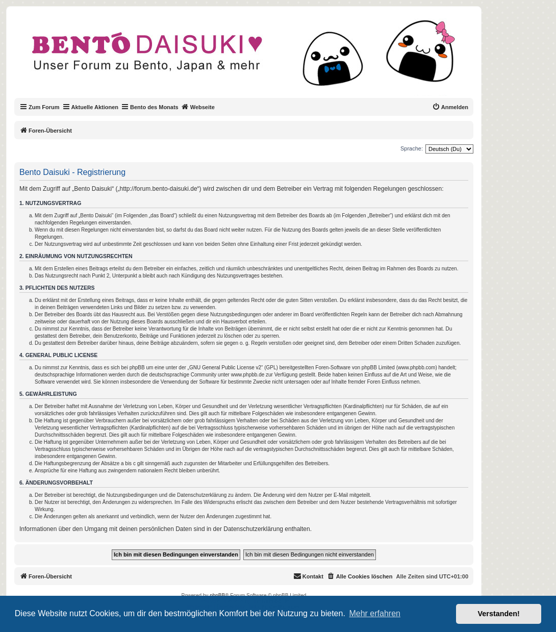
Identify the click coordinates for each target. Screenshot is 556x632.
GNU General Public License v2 (225, 367)
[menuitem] (450, 107)
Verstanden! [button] (499, 614)
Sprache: (411, 148)
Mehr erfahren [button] (374, 613)
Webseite (198, 106)
